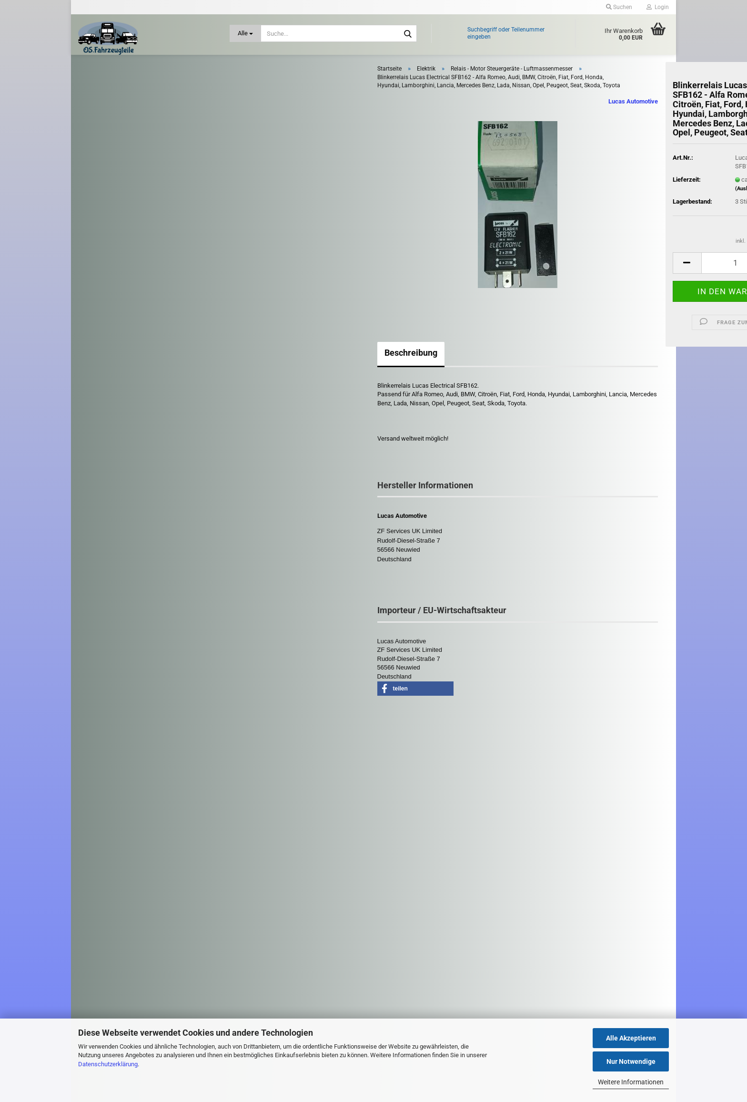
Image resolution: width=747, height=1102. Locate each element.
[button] (542, 279)
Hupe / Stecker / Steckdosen (132, 233)
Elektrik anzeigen (116, 192)
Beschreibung (266, 369)
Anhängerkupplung (120, 112)
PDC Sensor (109, 260)
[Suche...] (245, 33)
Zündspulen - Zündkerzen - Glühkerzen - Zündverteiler (131, 691)
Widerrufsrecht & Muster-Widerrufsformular (292, 938)
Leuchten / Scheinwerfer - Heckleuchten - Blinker (130, 509)
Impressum (251, 893)
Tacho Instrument (117, 309)
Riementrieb (111, 574)
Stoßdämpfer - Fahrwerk (126, 647)
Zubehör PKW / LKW (113, 667)
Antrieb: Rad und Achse (126, 132)
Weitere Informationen (631, 1082)
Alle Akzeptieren (631, 1038)
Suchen (149, 796)
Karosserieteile (115, 419)
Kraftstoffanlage (116, 441)
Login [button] (657, 7)
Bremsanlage (113, 153)
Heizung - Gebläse (119, 397)
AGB (242, 953)
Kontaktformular (258, 908)
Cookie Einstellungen (264, 982)
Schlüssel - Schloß (118, 625)
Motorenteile (112, 533)
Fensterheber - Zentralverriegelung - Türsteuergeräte (143, 331)
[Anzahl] (595, 279)
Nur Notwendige (631, 1061)
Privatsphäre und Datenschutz (276, 968)
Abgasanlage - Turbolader (127, 90)
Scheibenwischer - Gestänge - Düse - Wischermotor (135, 599)
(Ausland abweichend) (617, 205)
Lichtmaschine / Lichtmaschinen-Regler (147, 246)
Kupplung (107, 485)
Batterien (105, 219)
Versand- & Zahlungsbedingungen (280, 923)
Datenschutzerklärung (108, 1064)
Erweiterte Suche (148, 818)
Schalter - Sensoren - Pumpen (133, 295)
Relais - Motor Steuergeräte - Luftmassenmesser (131, 278)
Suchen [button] (619, 7)
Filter (101, 356)
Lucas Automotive (489, 117)
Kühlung (106, 463)
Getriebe (106, 376)
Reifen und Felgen (119, 553)
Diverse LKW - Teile (121, 717)
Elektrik (103, 175)
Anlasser (105, 205)
